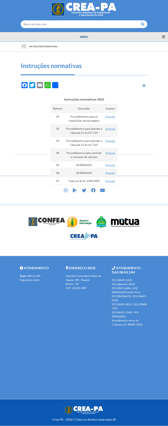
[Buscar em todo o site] (79, 24)
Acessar (110, 116)
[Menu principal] (84, 37)
